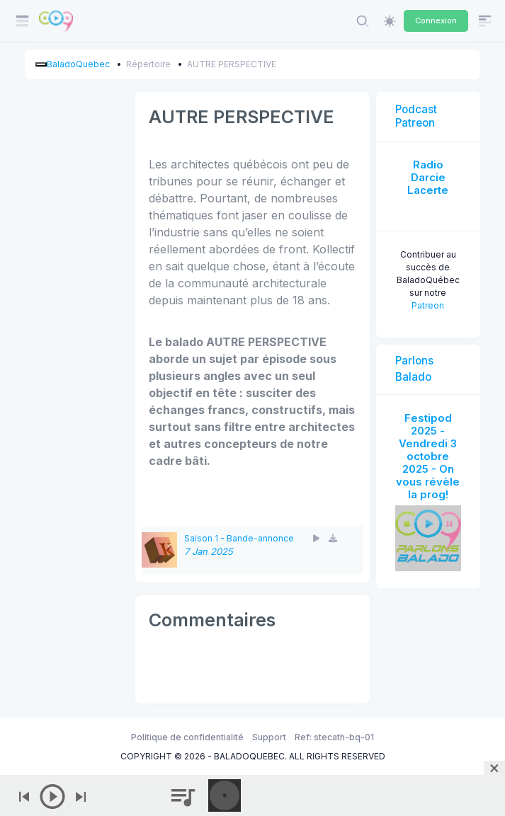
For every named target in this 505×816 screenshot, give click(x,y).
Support (269, 737)
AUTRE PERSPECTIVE (231, 64)
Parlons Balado (414, 369)
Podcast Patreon (416, 116)
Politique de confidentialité (187, 737)
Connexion (436, 20)
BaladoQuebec (78, 64)
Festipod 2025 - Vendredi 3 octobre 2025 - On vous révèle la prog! (428, 456)
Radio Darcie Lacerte (427, 177)
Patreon (428, 305)
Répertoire (148, 64)
